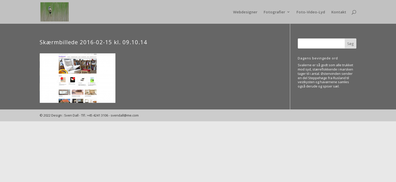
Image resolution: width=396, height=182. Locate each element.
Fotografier (274, 12)
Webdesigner (245, 12)
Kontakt (338, 12)
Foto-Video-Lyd (310, 12)
